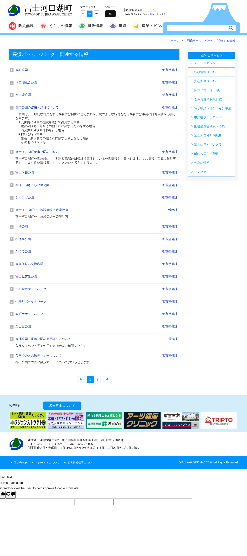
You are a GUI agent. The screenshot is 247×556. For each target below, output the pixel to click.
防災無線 (21, 26)
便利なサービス (212, 55)
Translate (154, 14)
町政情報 (90, 26)
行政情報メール (205, 72)
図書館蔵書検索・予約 (209, 126)
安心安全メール (205, 81)
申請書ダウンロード (208, 117)
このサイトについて (47, 462)
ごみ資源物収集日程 (208, 99)
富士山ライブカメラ (208, 144)
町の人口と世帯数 (206, 153)
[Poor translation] (11, 495)
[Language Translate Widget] (140, 10)
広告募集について (62, 405)
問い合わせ (20, 462)
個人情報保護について (81, 462)
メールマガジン (205, 63)
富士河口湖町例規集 (208, 135)
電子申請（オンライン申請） (214, 108)
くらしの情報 (56, 26)
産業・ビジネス (150, 26)
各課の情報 (202, 162)
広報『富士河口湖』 (208, 90)
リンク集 (200, 171)
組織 (117, 26)
